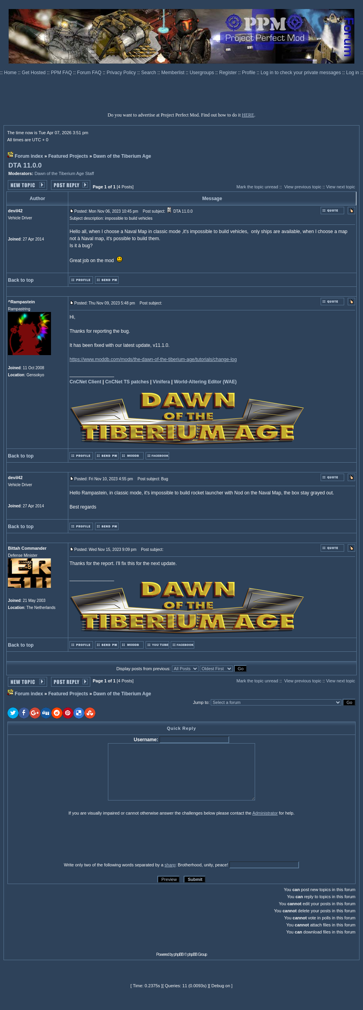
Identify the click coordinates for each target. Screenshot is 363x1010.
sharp (169, 864)
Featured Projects (68, 156)
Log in (352, 72)
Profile (249, 72)
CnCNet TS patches (127, 382)
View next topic (340, 186)
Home (11, 72)
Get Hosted (34, 72)
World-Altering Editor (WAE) (205, 382)
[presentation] (68, 838)
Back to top (20, 280)
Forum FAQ (89, 72)
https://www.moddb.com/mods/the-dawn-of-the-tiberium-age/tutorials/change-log (153, 359)
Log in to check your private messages (301, 72)
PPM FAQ (62, 72)
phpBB (179, 954)
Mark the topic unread (257, 186)
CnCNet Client (85, 382)
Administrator (265, 813)
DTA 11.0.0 (25, 165)
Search (149, 72)
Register (228, 72)
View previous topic (302, 186)
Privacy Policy (122, 72)
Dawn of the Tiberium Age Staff (64, 173)
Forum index (29, 156)
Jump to (200, 702)
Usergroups (202, 72)
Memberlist (173, 72)
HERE (248, 115)
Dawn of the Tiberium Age (122, 156)
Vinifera (161, 382)
